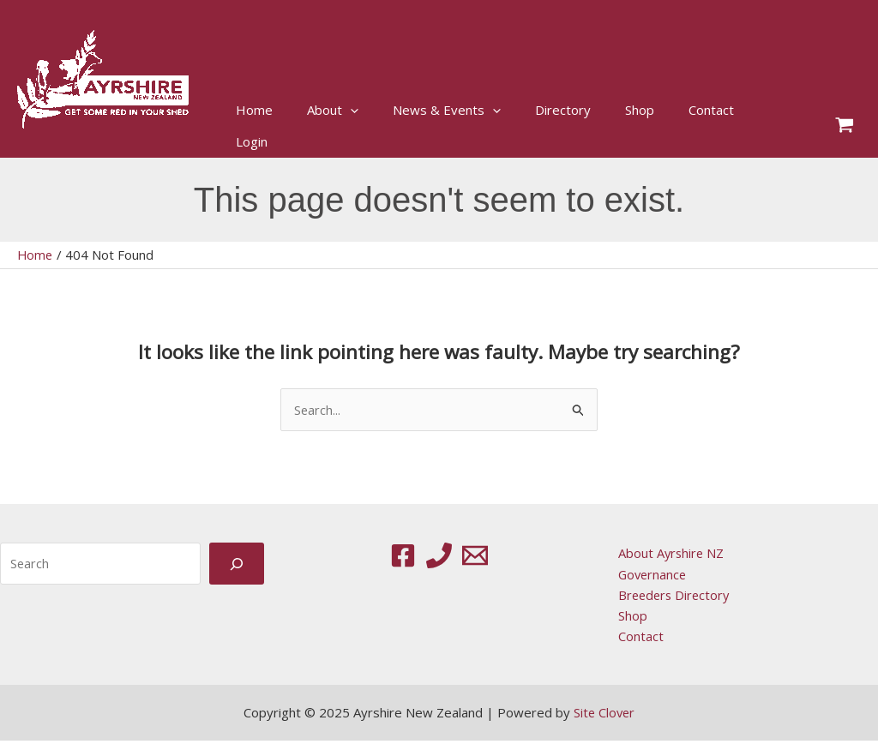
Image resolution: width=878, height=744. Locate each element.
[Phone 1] (439, 556)
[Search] (236, 564)
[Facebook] (403, 556)
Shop (628, 617)
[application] (350, 110)
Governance (649, 575)
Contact (636, 638)
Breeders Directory (672, 596)
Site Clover (604, 715)
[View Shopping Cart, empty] (844, 126)
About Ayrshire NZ (668, 553)
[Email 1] (475, 556)
